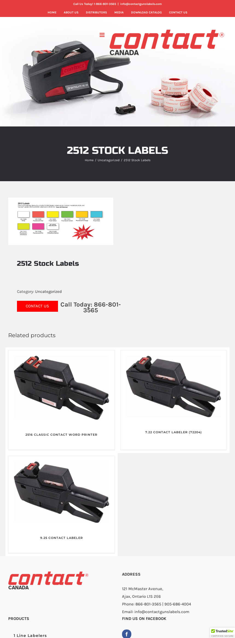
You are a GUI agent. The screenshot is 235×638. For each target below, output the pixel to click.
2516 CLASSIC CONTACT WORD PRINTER (61, 435)
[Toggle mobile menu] (102, 35)
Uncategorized (48, 291)
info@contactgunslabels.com (141, 4)
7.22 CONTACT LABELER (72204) (173, 432)
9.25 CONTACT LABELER (61, 538)
